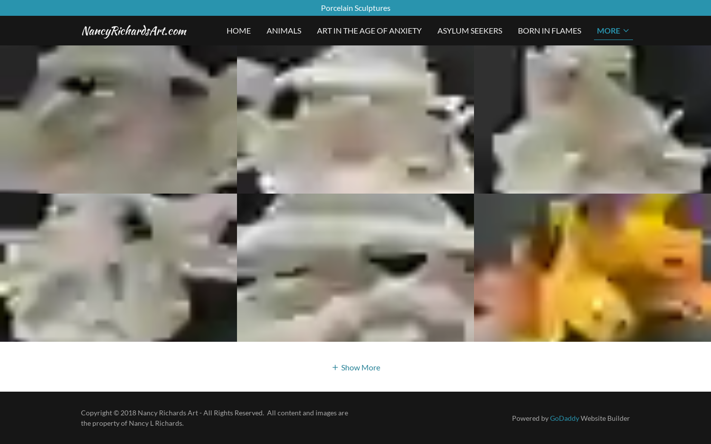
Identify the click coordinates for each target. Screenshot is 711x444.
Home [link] (239, 30)
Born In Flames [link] (549, 30)
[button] (613, 31)
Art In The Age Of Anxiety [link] (369, 30)
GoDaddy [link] (564, 418)
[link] (133, 31)
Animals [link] (284, 30)
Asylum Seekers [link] (469, 30)
